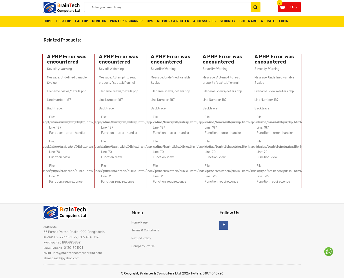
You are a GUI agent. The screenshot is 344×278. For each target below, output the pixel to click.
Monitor (101, 21)
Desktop (63, 21)
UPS (150, 21)
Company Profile (143, 246)
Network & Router (173, 21)
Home (48, 21)
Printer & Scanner (126, 21)
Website (268, 21)
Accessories (204, 21)
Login (283, 21)
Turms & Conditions (145, 230)
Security (227, 21)
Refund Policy (141, 238)
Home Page (139, 222)
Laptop (81, 21)
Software (248, 21)
